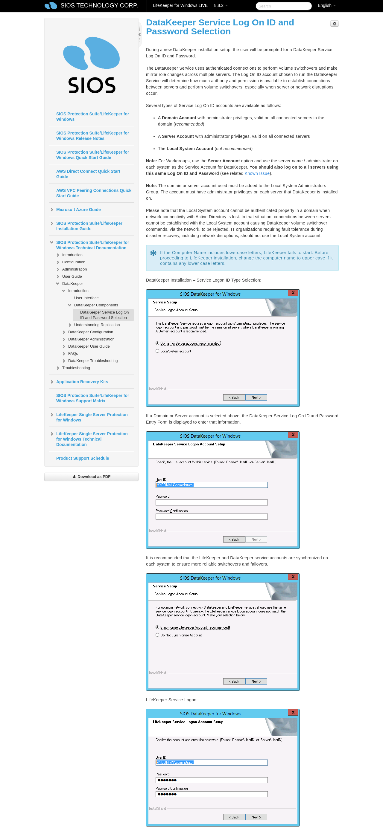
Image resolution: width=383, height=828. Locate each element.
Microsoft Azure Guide (75, 209)
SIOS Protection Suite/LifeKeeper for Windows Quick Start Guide (92, 155)
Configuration (70, 262)
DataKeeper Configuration (87, 332)
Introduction (69, 255)
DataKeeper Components (92, 305)
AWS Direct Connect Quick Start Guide (88, 174)
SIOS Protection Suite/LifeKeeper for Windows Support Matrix (92, 398)
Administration (71, 269)
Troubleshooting (72, 368)
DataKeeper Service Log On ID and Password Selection (104, 315)
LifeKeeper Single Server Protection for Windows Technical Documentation (88, 438)
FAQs (69, 353)
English (327, 5)
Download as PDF (91, 476)
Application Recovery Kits (78, 381)
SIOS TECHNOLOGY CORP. (99, 5)
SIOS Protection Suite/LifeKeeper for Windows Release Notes (92, 136)
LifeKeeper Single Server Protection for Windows (88, 416)
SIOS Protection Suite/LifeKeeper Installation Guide (85, 225)
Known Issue (257, 173)
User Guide (68, 276)
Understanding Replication (93, 325)
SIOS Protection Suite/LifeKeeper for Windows (92, 116)
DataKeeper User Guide (85, 346)
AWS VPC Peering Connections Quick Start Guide (93, 193)
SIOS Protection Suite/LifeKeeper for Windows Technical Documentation (89, 244)
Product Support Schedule (82, 458)
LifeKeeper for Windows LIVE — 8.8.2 (190, 5)
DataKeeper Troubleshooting (89, 360)
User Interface (86, 298)
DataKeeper (69, 283)
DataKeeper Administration (88, 339)
